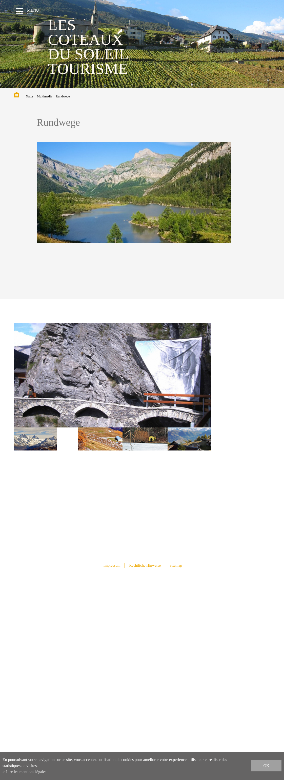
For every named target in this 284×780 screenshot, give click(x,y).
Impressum (112, 565)
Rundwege (63, 96)
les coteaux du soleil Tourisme (88, 46)
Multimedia (44, 96)
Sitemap (176, 565)
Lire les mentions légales (26, 772)
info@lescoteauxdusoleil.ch (142, 666)
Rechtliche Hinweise (145, 565)
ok (266, 766)
